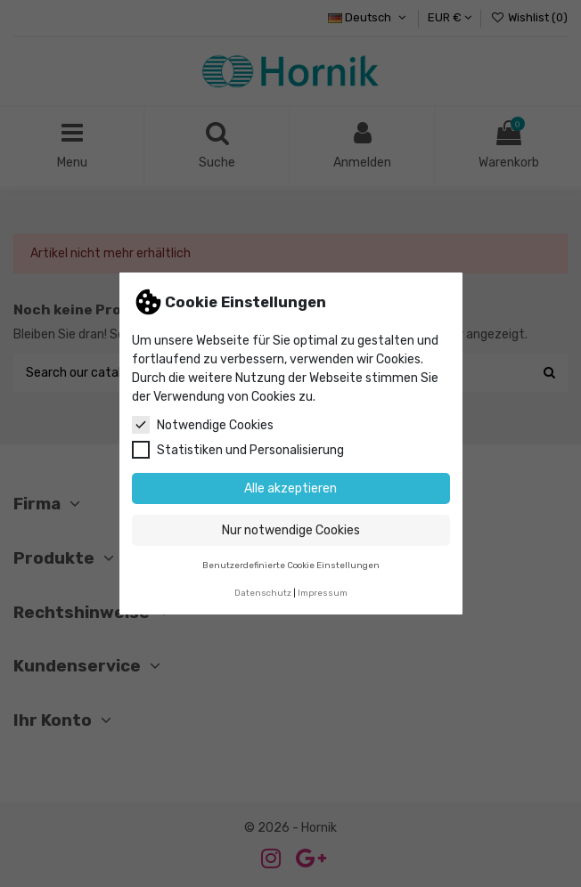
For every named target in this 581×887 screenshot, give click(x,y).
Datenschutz (262, 593)
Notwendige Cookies (203, 425)
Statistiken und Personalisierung (238, 450)
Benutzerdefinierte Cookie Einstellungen (291, 565)
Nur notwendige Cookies (291, 530)
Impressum (323, 593)
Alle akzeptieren (290, 488)
